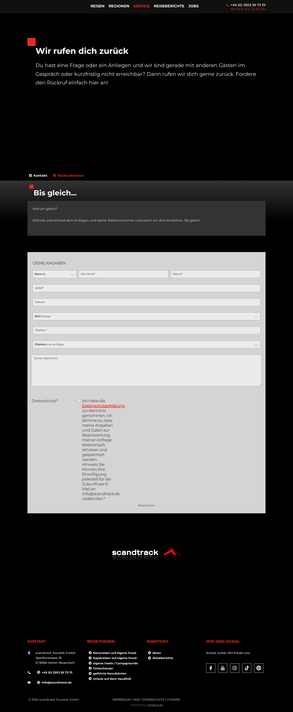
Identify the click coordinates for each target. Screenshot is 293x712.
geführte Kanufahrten (109, 673)
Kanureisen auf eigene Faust (114, 653)
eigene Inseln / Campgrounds (115, 663)
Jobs (193, 6)
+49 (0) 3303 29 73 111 (248, 5)
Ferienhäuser (103, 668)
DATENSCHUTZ (153, 699)
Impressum (121, 699)
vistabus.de (155, 705)
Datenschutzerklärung (103, 405)
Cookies (173, 699)
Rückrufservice (70, 175)
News (157, 653)
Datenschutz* (44, 400)
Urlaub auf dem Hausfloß (112, 679)
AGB (136, 699)
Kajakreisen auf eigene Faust (115, 658)
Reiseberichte (163, 658)
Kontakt (40, 175)
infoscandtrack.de (57, 682)
